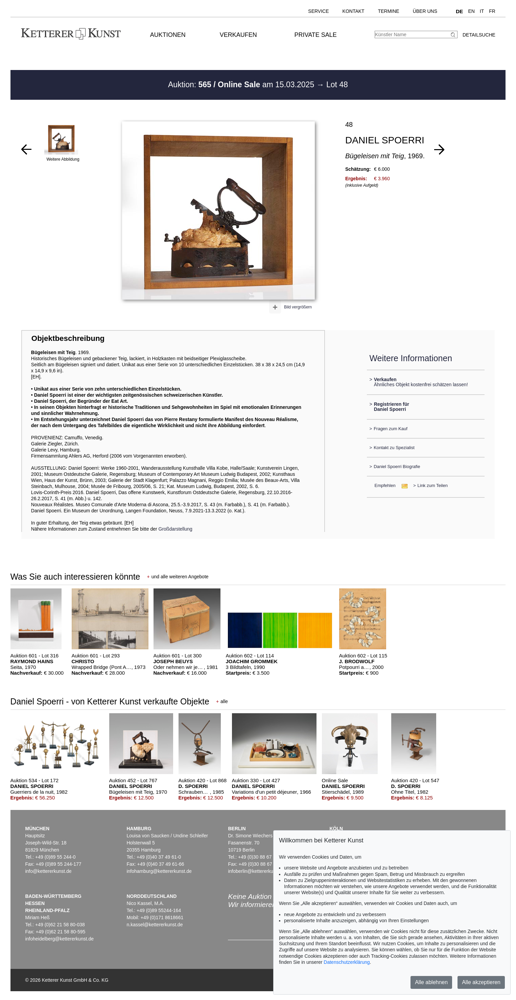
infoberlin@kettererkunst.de (257, 871)
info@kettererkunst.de (48, 871)
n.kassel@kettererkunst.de (154, 924)
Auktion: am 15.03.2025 (242, 84)
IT (482, 11)
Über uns (425, 11)
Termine (388, 11)
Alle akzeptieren (481, 982)
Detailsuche (479, 35)
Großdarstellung (175, 529)
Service (318, 11)
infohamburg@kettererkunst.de (158, 871)
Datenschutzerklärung (347, 962)
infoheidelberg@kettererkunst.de (59, 938)
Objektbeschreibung (67, 338)
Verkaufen (238, 34)
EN (471, 11)
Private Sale (315, 34)
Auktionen (168, 34)
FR (492, 11)
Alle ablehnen (431, 982)
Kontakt (354, 11)
